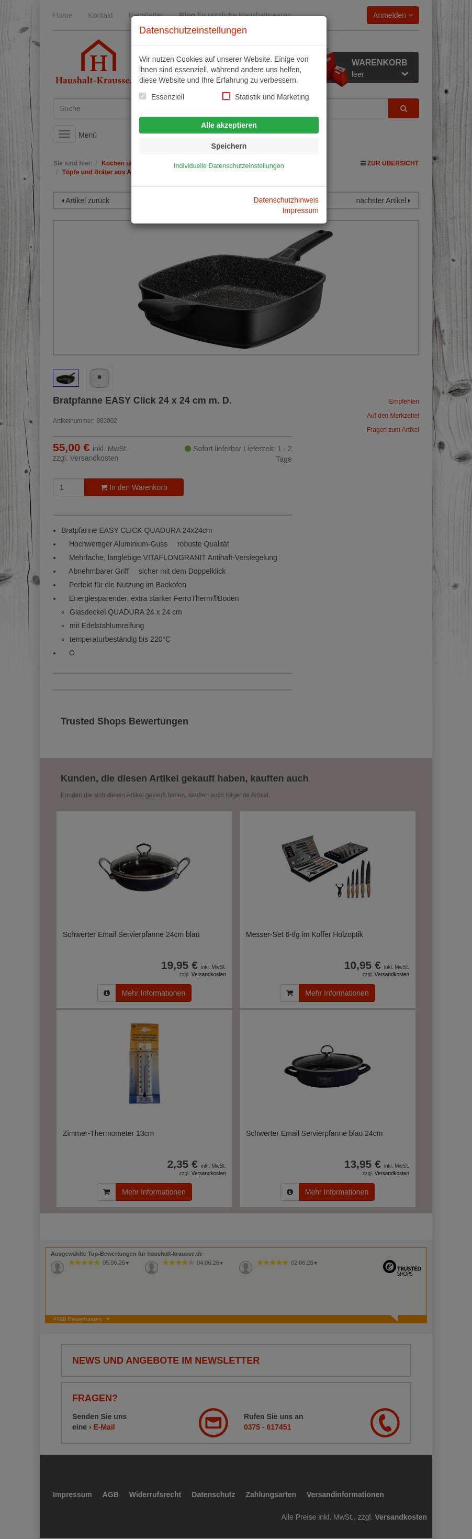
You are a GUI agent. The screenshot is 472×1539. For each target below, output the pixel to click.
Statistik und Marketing (272, 97)
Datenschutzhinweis (286, 200)
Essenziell (167, 97)
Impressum (301, 210)
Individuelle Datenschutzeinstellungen (229, 166)
